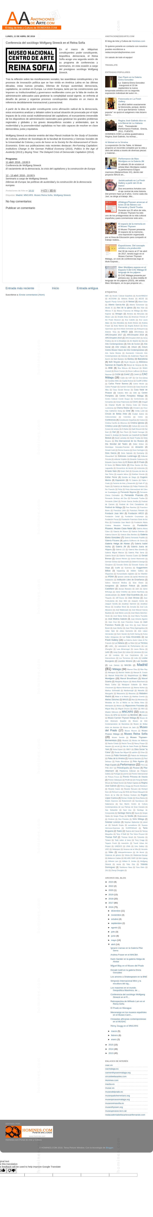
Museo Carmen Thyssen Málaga (122, 718)
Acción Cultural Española (122, 296)
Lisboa (128, 652)
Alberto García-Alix (116, 305)
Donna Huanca (123, 450)
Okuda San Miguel (121, 752)
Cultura (134, 426)
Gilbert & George (138, 562)
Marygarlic (109, 693)
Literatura (137, 652)
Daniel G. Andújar (112, 435)
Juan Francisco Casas (130, 622)
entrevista (141, 468)
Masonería (121, 693)
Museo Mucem (131, 731)
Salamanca (109, 804)
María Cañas (110, 685)
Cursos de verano (112, 429)
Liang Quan (117, 652)
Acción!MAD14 (141, 296)
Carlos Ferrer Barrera (118, 384)
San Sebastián (111, 810)
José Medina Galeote (117, 619)
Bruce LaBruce (134, 371)
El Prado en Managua (121, 1008)
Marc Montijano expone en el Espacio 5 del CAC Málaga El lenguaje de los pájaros (132, 270)
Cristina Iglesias (137, 423)
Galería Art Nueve (120, 531)
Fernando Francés (134, 495)
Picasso (136, 768)
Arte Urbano (121, 347)
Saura (137, 813)
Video (110, 852)
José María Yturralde (139, 616)
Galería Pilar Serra (136, 553)
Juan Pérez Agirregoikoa (135, 628)
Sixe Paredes (123, 819)
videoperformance (125, 852)
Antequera (141, 329)
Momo (107, 715)
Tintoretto (140, 837)
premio (125, 774)
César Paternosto (122, 402)
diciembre (116, 911)
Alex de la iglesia (124, 308)
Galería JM (121, 547)
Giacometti (124, 562)
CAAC (127, 374)
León (107, 652)
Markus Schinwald (112, 690)
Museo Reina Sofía (43, 195)
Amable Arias (122, 317)
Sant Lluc (127, 810)
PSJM (127, 780)
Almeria (130, 314)
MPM (115, 715)
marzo (114, 1031)
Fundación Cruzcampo (134, 516)
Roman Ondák (126, 798)
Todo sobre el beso (123, 840)
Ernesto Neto (111, 471)
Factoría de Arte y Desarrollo (124, 483)
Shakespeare (142, 816)
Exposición (120, 480)
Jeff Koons (120, 598)
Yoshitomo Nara (125, 867)
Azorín (107, 359)
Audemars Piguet (138, 356)
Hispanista (109, 574)
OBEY (128, 749)
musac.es (109, 1088)
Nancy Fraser (139, 743)
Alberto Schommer (137, 305)
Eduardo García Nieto (113, 462)
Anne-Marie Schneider (125, 329)
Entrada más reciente (20, 288)
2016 (111, 907)
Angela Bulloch (134, 326)
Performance (127, 764)
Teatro (119, 831)
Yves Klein (140, 867)
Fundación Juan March (121, 522)
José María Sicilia (120, 616)
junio (113, 936)
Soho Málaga (138, 819)
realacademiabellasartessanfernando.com (125, 1115)
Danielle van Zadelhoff (130, 435)
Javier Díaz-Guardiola (130, 595)
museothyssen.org (114, 1107)
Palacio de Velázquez (139, 755)
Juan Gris (129, 625)
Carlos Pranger (111, 387)
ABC (107, 296)
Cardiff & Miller (141, 381)
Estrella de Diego (129, 477)
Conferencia (110, 420)
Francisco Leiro (120, 510)
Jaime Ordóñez (122, 592)
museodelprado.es (114, 1092)
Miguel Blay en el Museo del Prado (127, 966)
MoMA (142, 712)
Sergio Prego (118, 816)
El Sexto (108, 465)
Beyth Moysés (129, 362)
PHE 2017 (109, 768)
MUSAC (134, 715)
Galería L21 (120, 549)
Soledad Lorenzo (112, 822)
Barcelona (142, 359)
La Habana (119, 643)
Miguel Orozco (124, 709)
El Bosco (129, 462)
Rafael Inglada (132, 783)
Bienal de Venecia (134, 365)
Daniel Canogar (138, 432)
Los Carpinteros (132, 655)
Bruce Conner (119, 371)
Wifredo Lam (113, 861)
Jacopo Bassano (124, 589)
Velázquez (116, 849)
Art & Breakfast (120, 341)
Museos (125, 740)
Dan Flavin (124, 432)
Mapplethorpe (133, 675)
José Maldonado (122, 610)
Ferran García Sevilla (129, 501)
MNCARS (28, 195)
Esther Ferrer (111, 477)
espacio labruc (122, 474)
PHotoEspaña (123, 768)
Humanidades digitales (126, 574)
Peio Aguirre (138, 761)
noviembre (116, 915)
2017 (111, 903)
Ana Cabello (130, 320)
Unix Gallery (139, 846)
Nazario (108, 746)
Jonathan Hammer (129, 604)
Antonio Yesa (110, 332)
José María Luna (121, 613)
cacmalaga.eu (112, 1069)
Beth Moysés (114, 362)
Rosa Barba (140, 798)
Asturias (124, 356)
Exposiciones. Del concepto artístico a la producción (131, 246)
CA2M (117, 374)
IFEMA (111, 577)
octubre (115, 919)
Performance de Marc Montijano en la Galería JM (131, 160)
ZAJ (106, 870)
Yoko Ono (130, 864)
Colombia (127, 417)
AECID (141, 299)
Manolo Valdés (124, 672)
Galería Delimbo (138, 531)
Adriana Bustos (127, 299)
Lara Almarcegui (123, 649)
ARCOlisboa (139, 332)
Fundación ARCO (136, 513)
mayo (114, 940)
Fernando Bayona (128, 492)
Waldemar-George (140, 855)
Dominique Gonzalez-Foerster (117, 447)
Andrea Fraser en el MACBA (124, 954)
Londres (116, 655)
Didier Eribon (138, 444)
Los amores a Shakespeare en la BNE (129, 977)
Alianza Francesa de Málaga (128, 311)
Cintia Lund (139, 411)
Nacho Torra (126, 743)
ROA (127, 792)
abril (113, 944)
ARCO (124, 332)
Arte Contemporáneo (114, 344)
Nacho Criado (113, 743)
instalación (109, 580)
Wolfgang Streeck (62, 195)
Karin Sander (122, 634)
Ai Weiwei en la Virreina (116, 142)
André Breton (133, 323)
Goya (107, 568)
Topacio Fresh (111, 843)
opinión (134, 752)
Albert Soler (142, 302)
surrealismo (132, 825)
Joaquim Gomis (137, 601)
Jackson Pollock (127, 586)
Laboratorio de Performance (129, 646)
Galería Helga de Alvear (117, 543)
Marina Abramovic (123, 688)
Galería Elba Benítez (129, 534)
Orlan (143, 752)
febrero (115, 1035)
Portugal (117, 774)
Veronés (144, 849)
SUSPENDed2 (131, 828)
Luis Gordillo (141, 661)
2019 (111, 894)
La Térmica (142, 643)
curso (143, 426)
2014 (111, 1049)
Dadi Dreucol (137, 429)
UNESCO (118, 846)
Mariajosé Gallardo (130, 685)
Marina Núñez (139, 688)
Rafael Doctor (118, 783)
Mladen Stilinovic (111, 712)
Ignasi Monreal (139, 577)
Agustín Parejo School (114, 302)
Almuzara (140, 314)
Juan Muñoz (118, 628)
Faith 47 (141, 483)
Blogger (109, 1147)
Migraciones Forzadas (134, 706)
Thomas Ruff (111, 837)
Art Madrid (134, 341)
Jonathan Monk (120, 607)
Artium (134, 347)
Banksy (130, 359)
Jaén (137, 589)
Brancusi (135, 368)
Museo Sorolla (118, 737)
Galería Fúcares (112, 540)
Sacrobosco (139, 801)
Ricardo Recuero (130, 789)
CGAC (135, 402)
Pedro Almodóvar (122, 761)
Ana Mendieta (118, 323)
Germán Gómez (111, 562)
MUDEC (124, 715)
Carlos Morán (138, 384)
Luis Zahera (114, 665)
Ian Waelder (142, 574)
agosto (114, 927)
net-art (117, 746)
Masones (132, 693)
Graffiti (117, 568)
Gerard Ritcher (121, 559)
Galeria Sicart (110, 556)
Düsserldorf (109, 456)
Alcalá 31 (109, 308)
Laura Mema (139, 649)
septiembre (116, 923)
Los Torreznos (124, 658)
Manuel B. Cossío (140, 672)
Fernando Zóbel (111, 501)
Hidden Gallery (137, 571)
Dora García (110, 453)
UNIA (128, 846)
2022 (111, 886)
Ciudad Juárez (138, 414)
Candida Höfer (113, 381)
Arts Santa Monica (113, 353)
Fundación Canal (112, 516)
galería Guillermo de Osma (134, 541)
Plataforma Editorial (128, 771)
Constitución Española (127, 420)
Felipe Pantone (139, 486)
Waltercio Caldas (114, 858)
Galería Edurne (111, 534)
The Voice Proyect (137, 834)
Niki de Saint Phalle (130, 746)
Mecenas (141, 700)
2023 (111, 882)
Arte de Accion (133, 344)
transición (125, 843)
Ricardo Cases (114, 789)
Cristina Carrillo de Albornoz (116, 423)
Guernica (128, 568)
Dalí (114, 432)
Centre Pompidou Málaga (131, 396)
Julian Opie (110, 631)
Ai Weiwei (130, 302)
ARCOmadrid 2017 (113, 335)
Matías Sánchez (112, 699)
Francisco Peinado (137, 510)
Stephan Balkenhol (131, 822)
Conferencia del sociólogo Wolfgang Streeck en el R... (128, 995)
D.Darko (125, 429)
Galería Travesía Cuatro (128, 556)
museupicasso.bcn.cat (116, 1111)
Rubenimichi (126, 801)
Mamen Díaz (132, 669)
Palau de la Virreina (116, 758)
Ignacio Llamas (124, 577)
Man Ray (143, 669)
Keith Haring (135, 634)
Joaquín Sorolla (111, 604)
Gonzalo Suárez (138, 565)
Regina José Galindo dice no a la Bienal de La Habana (132, 121)
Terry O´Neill (121, 834)
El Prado (140, 462)
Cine (128, 411)
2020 (111, 890)
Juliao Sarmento (126, 631)
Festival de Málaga (113, 507)
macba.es (110, 1084)
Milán (135, 709)
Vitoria (127, 855)
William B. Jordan (129, 861)
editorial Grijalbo (120, 459)
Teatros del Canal (132, 831)
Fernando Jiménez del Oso (116, 498)
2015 (111, 1045)
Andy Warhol (119, 326)
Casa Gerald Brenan (121, 390)
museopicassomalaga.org (117, 1099)
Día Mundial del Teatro (116, 444)
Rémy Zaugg (125, 786)
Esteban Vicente (138, 474)
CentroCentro (139, 399)
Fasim (107, 486)
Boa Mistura (122, 368)
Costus (142, 420)
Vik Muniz (140, 852)
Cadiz (122, 378)
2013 (111, 1053)
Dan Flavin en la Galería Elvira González (130, 78)
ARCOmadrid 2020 (132, 338)
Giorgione (109, 565)
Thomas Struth (127, 837)
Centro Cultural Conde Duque (117, 399)
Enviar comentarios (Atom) (32, 295)
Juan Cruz (112, 622)
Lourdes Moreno (125, 661)
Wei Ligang (143, 858)
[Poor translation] (12, 1170)
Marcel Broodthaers (128, 678)
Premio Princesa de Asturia (135, 777)
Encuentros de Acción (125, 468)
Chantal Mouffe (115, 405)
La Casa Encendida (131, 637)
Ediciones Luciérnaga (127, 456)
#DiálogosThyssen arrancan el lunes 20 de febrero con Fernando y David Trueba (132, 204)
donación (139, 447)
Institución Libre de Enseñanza (130, 580)
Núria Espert (118, 749)
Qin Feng (136, 780)
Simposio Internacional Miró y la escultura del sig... (126, 982)
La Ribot (131, 643)
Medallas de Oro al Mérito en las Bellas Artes (124, 703)
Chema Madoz (123, 408)
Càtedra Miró (122, 393)
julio (113, 932)
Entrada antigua (87, 288)
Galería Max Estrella (136, 549)
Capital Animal (127, 381)
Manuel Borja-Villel (115, 675)
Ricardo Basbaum (140, 786)
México (119, 706)
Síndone (111, 819)
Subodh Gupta (118, 825)
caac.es (109, 1065)
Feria (120, 489)
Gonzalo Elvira (122, 565)
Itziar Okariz (138, 583)
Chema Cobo (131, 405)
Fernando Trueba (137, 498)
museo (144, 715)
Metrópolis (109, 706)
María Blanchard (138, 681)
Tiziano (108, 840)
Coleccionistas (110, 417)
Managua (111, 672)
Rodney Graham (130, 795)
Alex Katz (140, 308)
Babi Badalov (119, 359)
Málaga (116, 669)
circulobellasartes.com (116, 1076)
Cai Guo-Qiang (141, 378)
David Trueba (135, 438)
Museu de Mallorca (139, 740)
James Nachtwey (138, 592)
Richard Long (117, 792)
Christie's (136, 408)
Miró (143, 709)
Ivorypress (109, 586)
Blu (146, 365)
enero (114, 1039)
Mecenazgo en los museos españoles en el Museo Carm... (129, 1013)
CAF (130, 378)
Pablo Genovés (120, 755)
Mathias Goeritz (138, 696)
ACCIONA (113, 299)
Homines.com (138, 41)
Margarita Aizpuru (122, 681)
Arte (143, 341)
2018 (111, 898)
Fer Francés (110, 489)
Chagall (144, 402)
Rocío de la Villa (112, 795)
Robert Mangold (138, 792)
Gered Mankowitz (138, 559)
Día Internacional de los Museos (129, 441)
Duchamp (140, 453)
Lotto (136, 658)
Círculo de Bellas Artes (116, 414)
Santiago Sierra (124, 813)
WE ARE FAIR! (130, 858)
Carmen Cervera (126, 387)
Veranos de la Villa (130, 849)
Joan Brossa (133, 598)
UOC (107, 849)
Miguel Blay (109, 709)
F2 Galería (133, 480)
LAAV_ (111, 646)
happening (121, 571)
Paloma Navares (134, 758)
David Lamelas (120, 438)
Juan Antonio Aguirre (139, 619)
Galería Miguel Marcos (114, 553)
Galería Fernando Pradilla (135, 538)
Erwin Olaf (125, 471)
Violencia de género (113, 855)
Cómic (140, 417)
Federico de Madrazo (121, 486)
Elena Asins (121, 465)
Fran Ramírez (131, 507)
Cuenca (124, 426)
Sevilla (130, 816)
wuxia (119, 864)
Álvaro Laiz (109, 317)
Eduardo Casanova (137, 459)
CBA (135, 393)
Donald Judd (110, 450)
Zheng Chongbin (117, 870)
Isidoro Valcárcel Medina (116, 583)
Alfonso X (109, 311)
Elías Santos (135, 465)
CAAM (136, 374)
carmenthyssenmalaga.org (118, 1072)
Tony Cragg (139, 840)
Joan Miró (123, 601)
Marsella (141, 690)
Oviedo (108, 755)
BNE (110, 368)
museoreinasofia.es (114, 1103)
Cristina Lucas (111, 426)
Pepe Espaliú (111, 765)
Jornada (133, 607)
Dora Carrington (139, 450)
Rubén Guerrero (111, 801)
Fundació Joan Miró (114, 513)
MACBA (127, 665)
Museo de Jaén (129, 727)
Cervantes (109, 402)
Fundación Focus (111, 519)
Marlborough (129, 690)
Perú (143, 765)
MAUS (125, 699)
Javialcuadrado (111, 595)
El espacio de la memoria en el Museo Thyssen (131, 225)
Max (133, 700)
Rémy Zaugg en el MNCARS (124, 1026)
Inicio (55, 288)
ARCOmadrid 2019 (113, 338)
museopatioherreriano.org (117, 1095)
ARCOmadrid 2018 (135, 335)
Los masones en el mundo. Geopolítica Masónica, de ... (125, 989)
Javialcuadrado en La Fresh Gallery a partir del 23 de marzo (131, 183)
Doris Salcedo (126, 453)
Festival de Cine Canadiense (131, 504)
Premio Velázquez (115, 780)
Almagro (118, 314)
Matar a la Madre (122, 696)
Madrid (19, 195)
